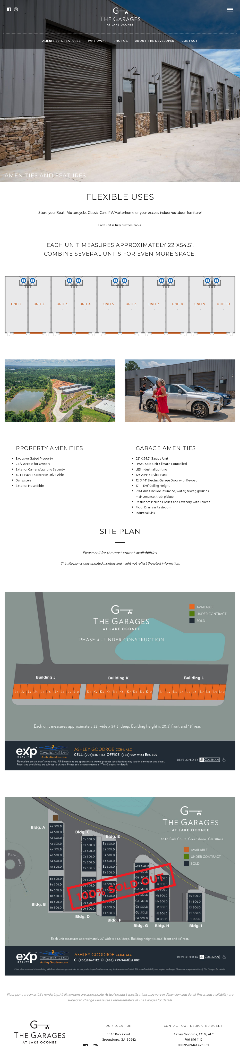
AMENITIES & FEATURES (61, 41)
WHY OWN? (97, 41)
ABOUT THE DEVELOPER (154, 41)
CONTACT (189, 41)
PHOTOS (121, 41)
